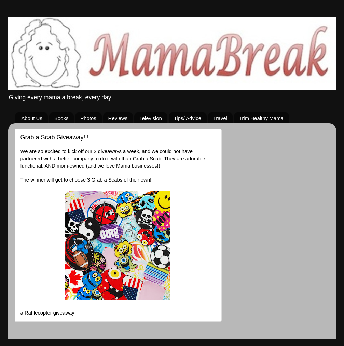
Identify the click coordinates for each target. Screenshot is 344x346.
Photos (88, 118)
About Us (31, 118)
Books (61, 118)
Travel (220, 118)
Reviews (118, 118)
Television (150, 118)
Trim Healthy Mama (261, 118)
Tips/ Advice (187, 118)
